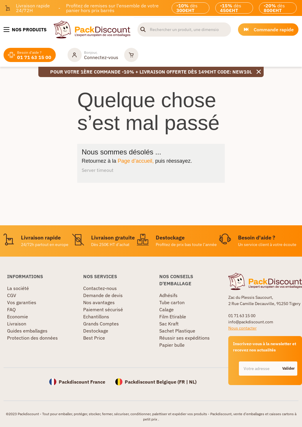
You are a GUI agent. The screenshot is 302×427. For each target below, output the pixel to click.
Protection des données (32, 338)
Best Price (94, 338)
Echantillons (96, 317)
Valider (288, 368)
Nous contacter (242, 328)
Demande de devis (103, 295)
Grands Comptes (101, 324)
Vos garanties (21, 302)
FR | (184, 382)
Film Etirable (172, 317)
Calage (166, 309)
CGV (11, 295)
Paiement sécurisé (103, 309)
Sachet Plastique (177, 331)
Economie (17, 317)
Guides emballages (27, 331)
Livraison (16, 324)
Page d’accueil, (136, 161)
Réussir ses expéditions (184, 338)
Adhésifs (168, 295)
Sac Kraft (169, 324)
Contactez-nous (100, 288)
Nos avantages (99, 302)
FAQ (11, 309)
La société (18, 288)
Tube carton (172, 302)
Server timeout (98, 170)
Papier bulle (172, 345)
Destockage (95, 331)
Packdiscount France (82, 382)
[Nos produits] (25, 29)
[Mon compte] (93, 55)
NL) (192, 382)
